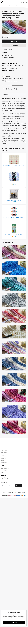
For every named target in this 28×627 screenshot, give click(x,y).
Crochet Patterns (9, 6)
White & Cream (4, 450)
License (2, 472)
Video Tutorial (14, 45)
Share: (3, 88)
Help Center (3, 458)
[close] (25, 611)
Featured (2, 6)
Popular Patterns (22, 6)
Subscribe (18, 485)
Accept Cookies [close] (14, 622)
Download (14, 41)
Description (14, 95)
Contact (2, 460)
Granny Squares (4, 452)
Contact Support (4, 462)
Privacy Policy (4, 470)
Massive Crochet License (17, 85)
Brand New (16, 6)
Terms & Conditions (5, 468)
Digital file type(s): (7, 57)
